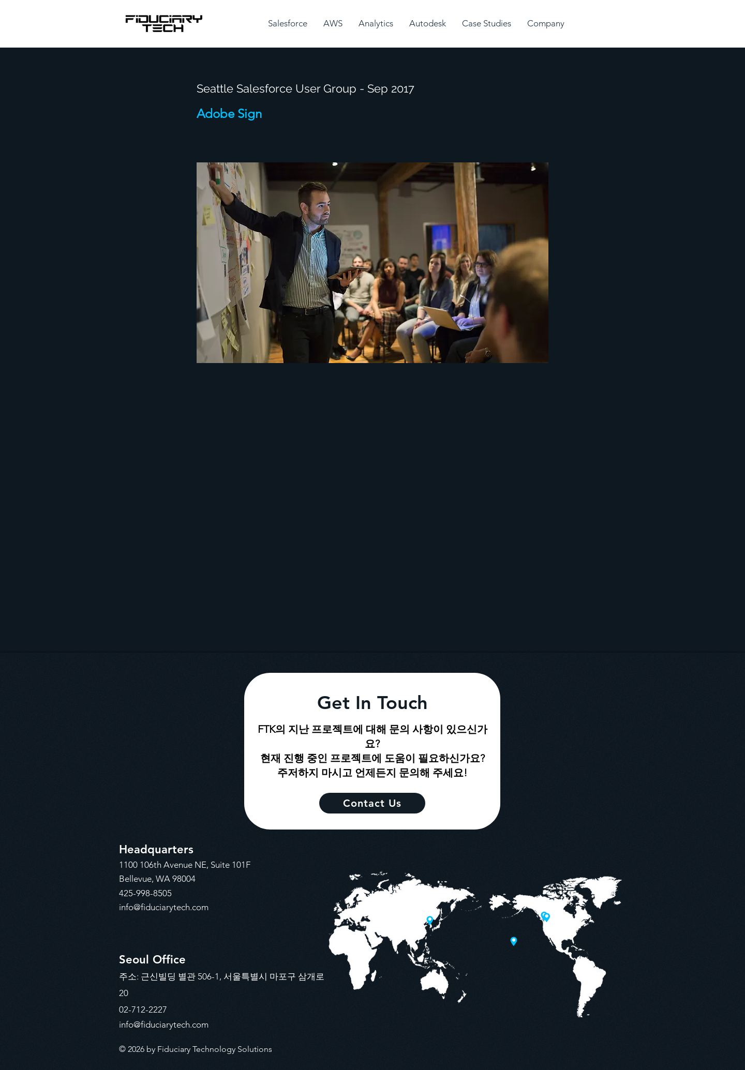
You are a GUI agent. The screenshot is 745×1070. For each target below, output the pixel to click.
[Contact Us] (372, 803)
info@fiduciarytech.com (163, 907)
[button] (287, 23)
